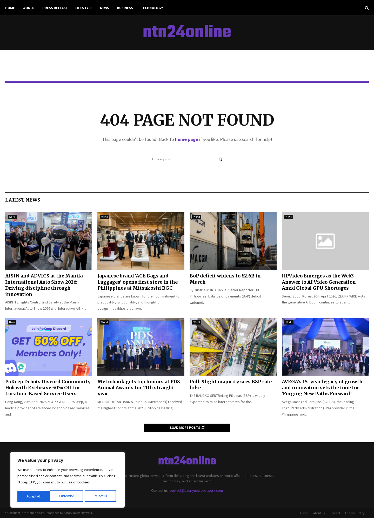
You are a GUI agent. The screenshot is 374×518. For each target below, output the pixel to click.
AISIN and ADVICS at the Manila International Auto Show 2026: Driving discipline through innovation (44, 285)
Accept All (101, 496)
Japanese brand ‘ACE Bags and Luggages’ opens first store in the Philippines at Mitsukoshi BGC (137, 282)
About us (319, 513)
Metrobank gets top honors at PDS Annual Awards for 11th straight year (138, 388)
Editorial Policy (355, 513)
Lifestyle (83, 7)
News (104, 7)
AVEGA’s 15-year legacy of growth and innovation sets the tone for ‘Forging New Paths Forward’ (322, 388)
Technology (152, 7)
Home (10, 7)
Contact (335, 513)
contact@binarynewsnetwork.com (196, 490)
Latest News (22, 200)
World (29, 7)
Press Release (55, 7)
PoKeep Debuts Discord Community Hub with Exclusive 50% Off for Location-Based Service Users (48, 388)
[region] (67, 480)
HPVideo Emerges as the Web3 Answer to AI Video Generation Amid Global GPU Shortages (319, 282)
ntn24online (187, 32)
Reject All (68, 496)
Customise (34, 496)
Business (125, 7)
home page (186, 139)
